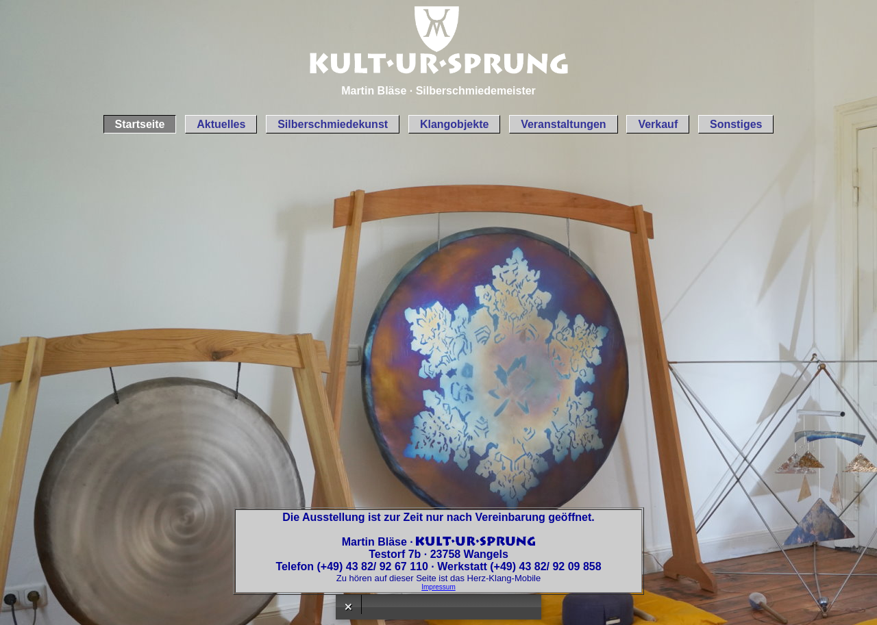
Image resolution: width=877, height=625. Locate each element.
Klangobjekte (454, 124)
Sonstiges (736, 124)
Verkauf (658, 124)
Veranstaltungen (563, 124)
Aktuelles (221, 124)
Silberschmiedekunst (332, 124)
